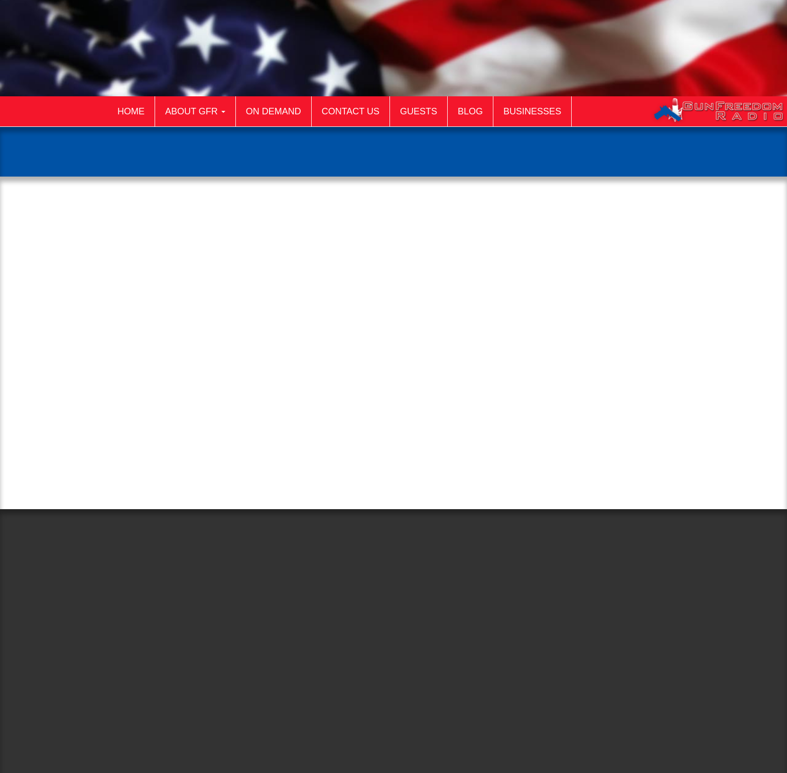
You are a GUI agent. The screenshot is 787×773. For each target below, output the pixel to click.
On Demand (273, 111)
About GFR (195, 111)
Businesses (532, 111)
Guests (418, 111)
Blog (470, 111)
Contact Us (350, 111)
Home (131, 111)
